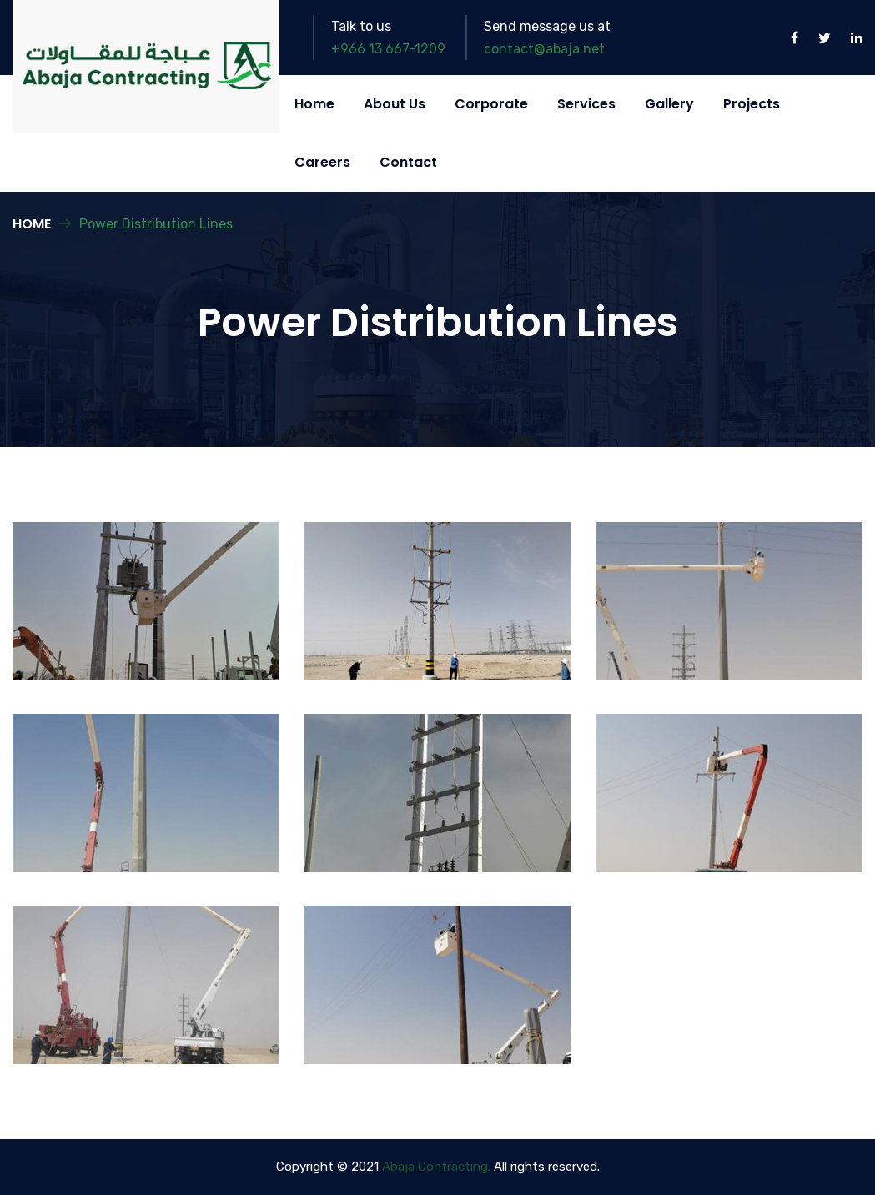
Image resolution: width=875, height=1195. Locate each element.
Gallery (669, 103)
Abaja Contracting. (436, 1166)
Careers (322, 162)
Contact (408, 162)
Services (586, 103)
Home (314, 103)
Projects (751, 103)
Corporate (491, 103)
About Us (394, 103)
